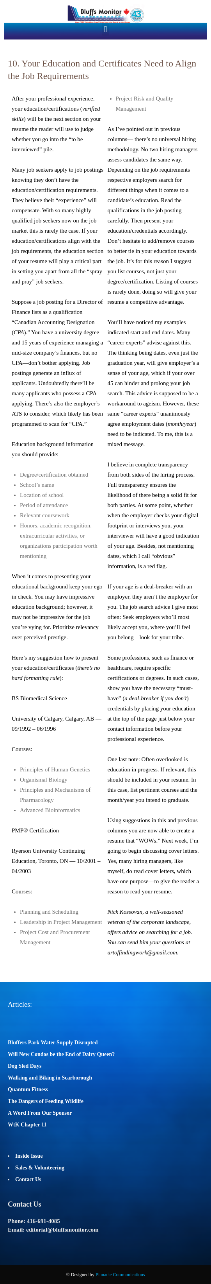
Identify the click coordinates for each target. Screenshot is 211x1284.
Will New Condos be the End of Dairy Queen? (61, 1054)
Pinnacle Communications (120, 1274)
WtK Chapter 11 (27, 1125)
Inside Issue (29, 1156)
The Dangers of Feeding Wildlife (45, 1101)
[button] (105, 29)
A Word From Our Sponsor (40, 1113)
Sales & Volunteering (39, 1168)
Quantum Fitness (28, 1089)
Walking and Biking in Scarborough (50, 1078)
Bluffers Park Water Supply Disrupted (53, 1042)
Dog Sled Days (24, 1066)
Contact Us (28, 1179)
